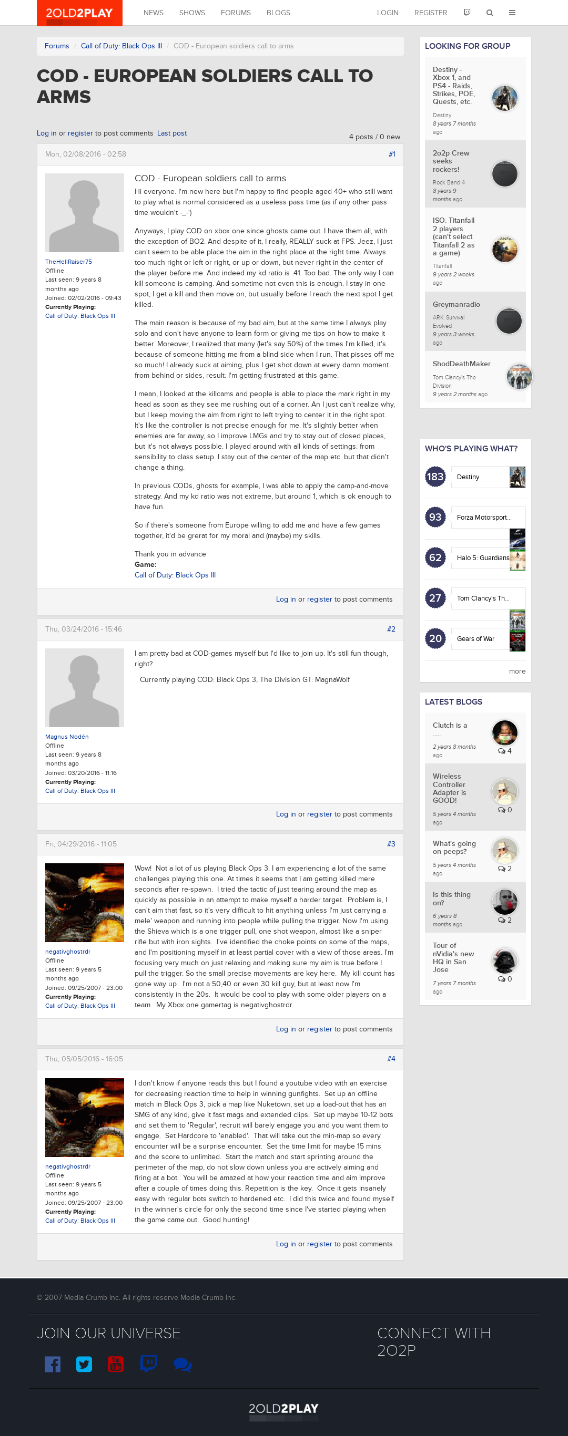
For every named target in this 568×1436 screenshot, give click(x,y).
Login (388, 12)
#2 (391, 629)
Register (431, 12)
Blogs (278, 12)
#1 (392, 154)
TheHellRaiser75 (68, 262)
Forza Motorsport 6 (485, 517)
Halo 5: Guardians (483, 558)
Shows (192, 12)
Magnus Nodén (67, 737)
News (154, 12)
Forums (236, 12)
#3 (391, 844)
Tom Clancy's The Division (495, 598)
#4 (391, 1059)
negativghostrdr (67, 952)
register (80, 133)
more (517, 671)
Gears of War (475, 639)
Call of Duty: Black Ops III (121, 46)
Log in (47, 133)
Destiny (468, 477)
